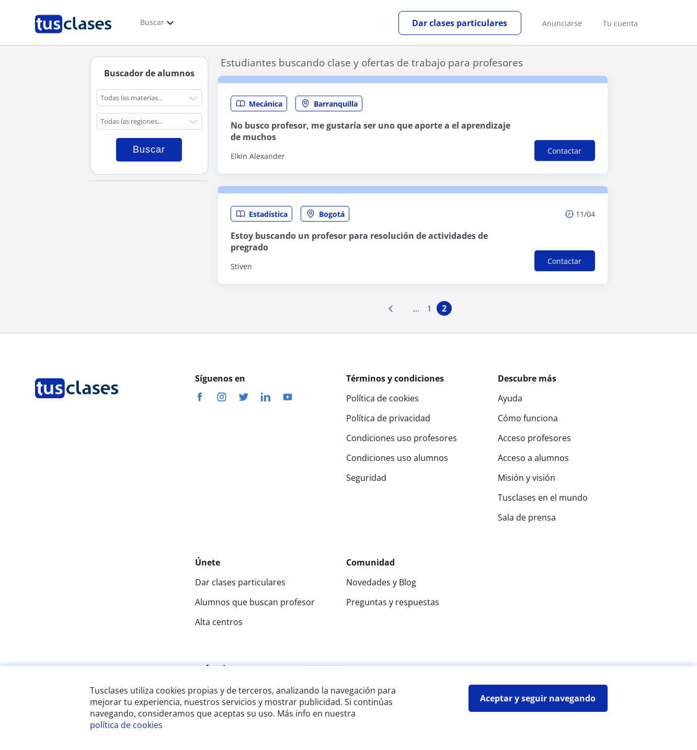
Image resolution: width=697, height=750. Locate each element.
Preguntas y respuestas (392, 602)
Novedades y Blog (381, 582)
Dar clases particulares (459, 23)
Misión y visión (526, 477)
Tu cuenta (620, 23)
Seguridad (366, 477)
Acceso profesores (534, 438)
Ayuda (510, 398)
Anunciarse (562, 23)
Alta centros (219, 622)
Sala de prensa (527, 517)
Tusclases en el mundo (543, 497)
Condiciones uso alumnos (397, 458)
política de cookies (126, 725)
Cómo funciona (528, 418)
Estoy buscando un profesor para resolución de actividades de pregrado (359, 241)
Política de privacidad (388, 418)
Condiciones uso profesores (401, 438)
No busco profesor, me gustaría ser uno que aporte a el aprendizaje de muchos (370, 131)
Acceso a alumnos (533, 458)
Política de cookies (382, 398)
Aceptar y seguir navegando (538, 698)
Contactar (564, 151)
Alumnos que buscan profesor (255, 602)
